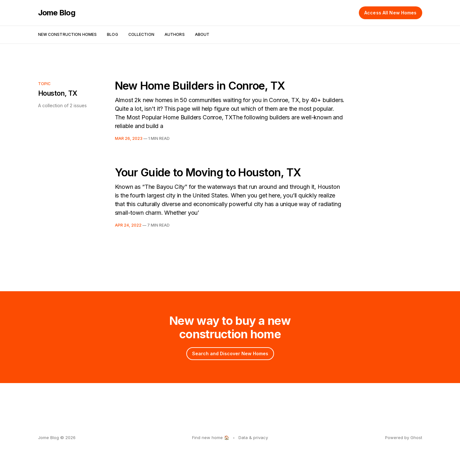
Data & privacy (253, 437)
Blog (112, 34)
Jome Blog (57, 13)
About (202, 34)
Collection (141, 34)
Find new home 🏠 (210, 437)
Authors (175, 34)
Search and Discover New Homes (230, 353)
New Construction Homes (67, 34)
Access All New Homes (390, 12)
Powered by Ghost (403, 437)
